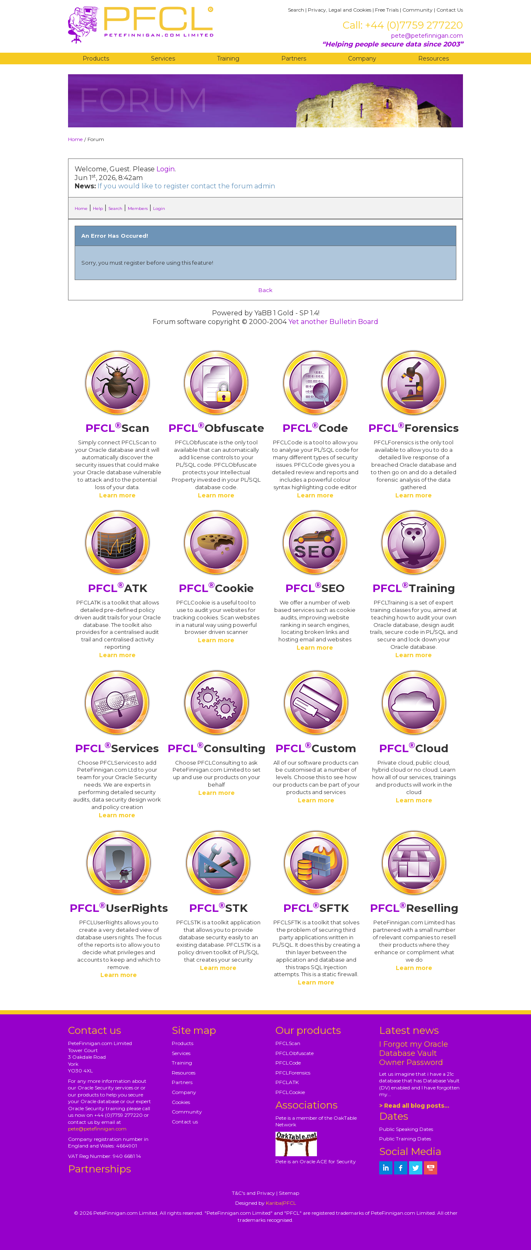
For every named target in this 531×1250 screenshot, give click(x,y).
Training (228, 58)
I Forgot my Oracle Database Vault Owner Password (413, 1053)
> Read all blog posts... (414, 1105)
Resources (433, 58)
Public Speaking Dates (406, 1129)
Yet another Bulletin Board (333, 322)
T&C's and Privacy (253, 1193)
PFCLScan (287, 1043)
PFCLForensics (292, 1073)
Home (75, 139)
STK (218, 908)
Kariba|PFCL (281, 1203)
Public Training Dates (405, 1138)
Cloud (413, 748)
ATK (117, 588)
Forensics (413, 428)
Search (296, 10)
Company (362, 58)
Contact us (185, 1121)
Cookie (216, 588)
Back (265, 290)
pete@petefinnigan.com (427, 35)
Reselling (414, 908)
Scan (117, 428)
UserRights (119, 908)
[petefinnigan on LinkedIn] (385, 1167)
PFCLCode (288, 1063)
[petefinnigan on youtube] (430, 1167)
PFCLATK (287, 1082)
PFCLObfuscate (294, 1053)
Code (315, 428)
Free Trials (387, 10)
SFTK (316, 908)
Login (165, 169)
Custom (315, 748)
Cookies (181, 1102)
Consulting (217, 748)
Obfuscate (216, 428)
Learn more (117, 495)
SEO (315, 588)
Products (96, 58)
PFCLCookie (290, 1092)
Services (163, 58)
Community (417, 10)
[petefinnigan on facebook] (400, 1167)
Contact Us (449, 10)
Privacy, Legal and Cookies (339, 10)
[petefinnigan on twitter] (415, 1167)
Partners (293, 58)
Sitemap (289, 1193)
